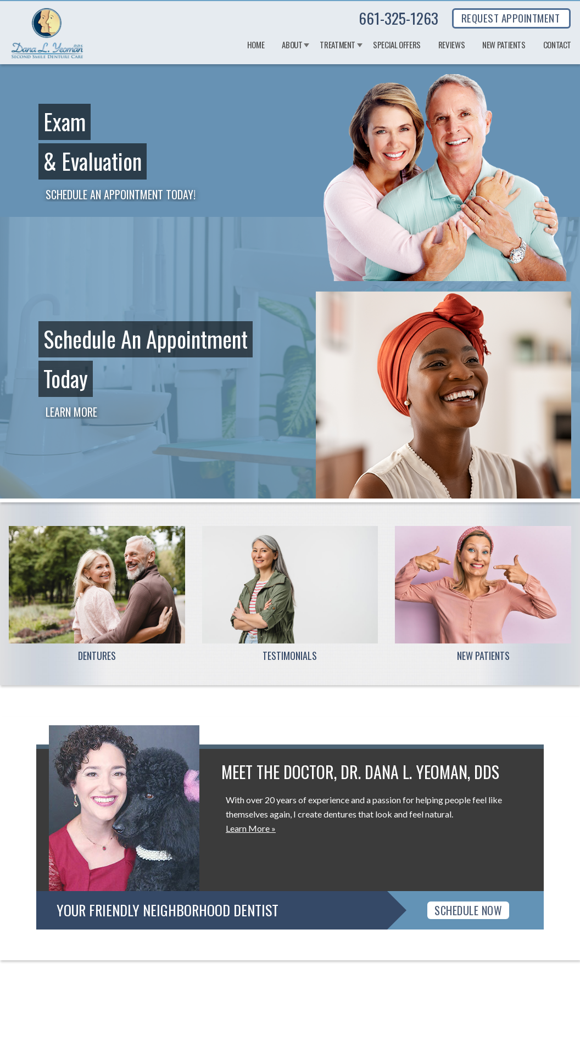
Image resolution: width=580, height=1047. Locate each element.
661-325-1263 (398, 18)
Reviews (451, 45)
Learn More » (251, 828)
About (292, 45)
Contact (557, 45)
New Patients (504, 45)
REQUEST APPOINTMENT (510, 17)
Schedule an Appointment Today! (121, 194)
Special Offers (397, 45)
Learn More (71, 412)
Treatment (337, 45)
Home (256, 45)
